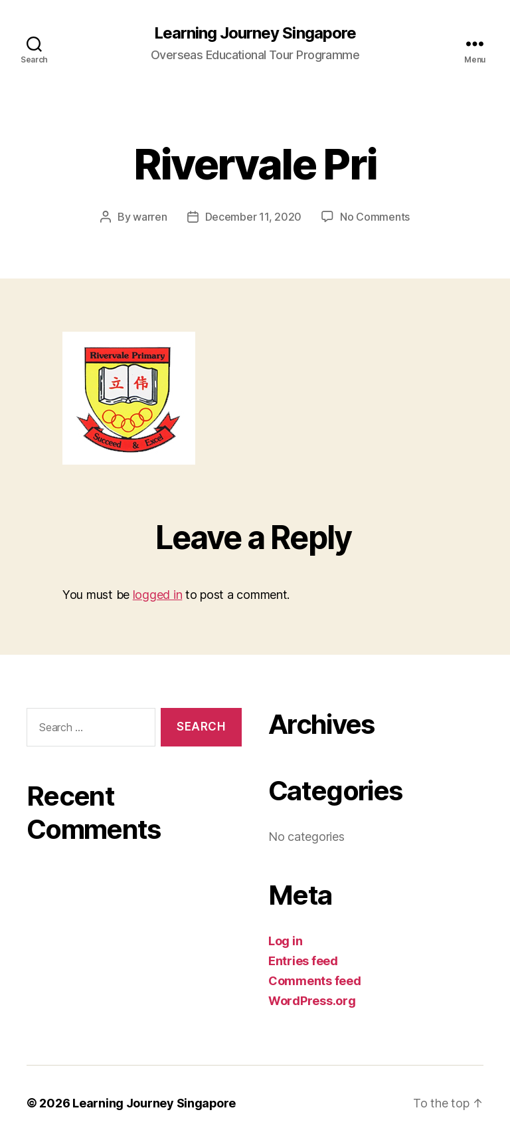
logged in (158, 594)
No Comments (375, 216)
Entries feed (303, 960)
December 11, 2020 (253, 216)
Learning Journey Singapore (254, 33)
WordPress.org (312, 1000)
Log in (285, 940)
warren (150, 216)
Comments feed (314, 980)
